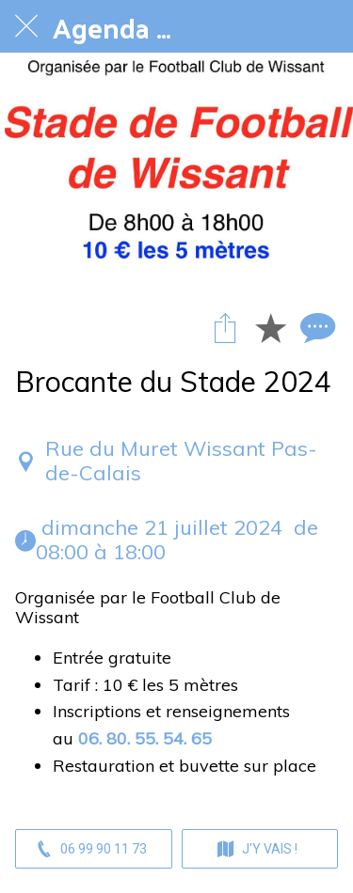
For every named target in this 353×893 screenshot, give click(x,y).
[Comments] (315, 327)
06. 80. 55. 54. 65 (145, 738)
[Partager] (225, 327)
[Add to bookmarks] (270, 327)
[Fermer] (26, 26)
